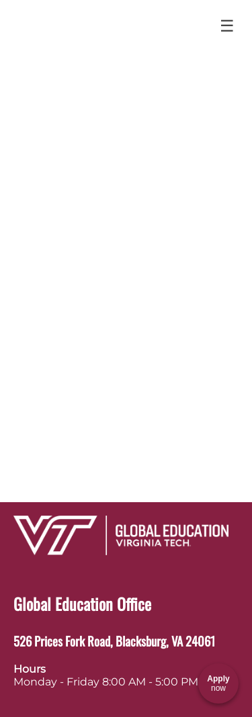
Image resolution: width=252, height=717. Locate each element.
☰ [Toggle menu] (227, 26)
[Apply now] (218, 683)
